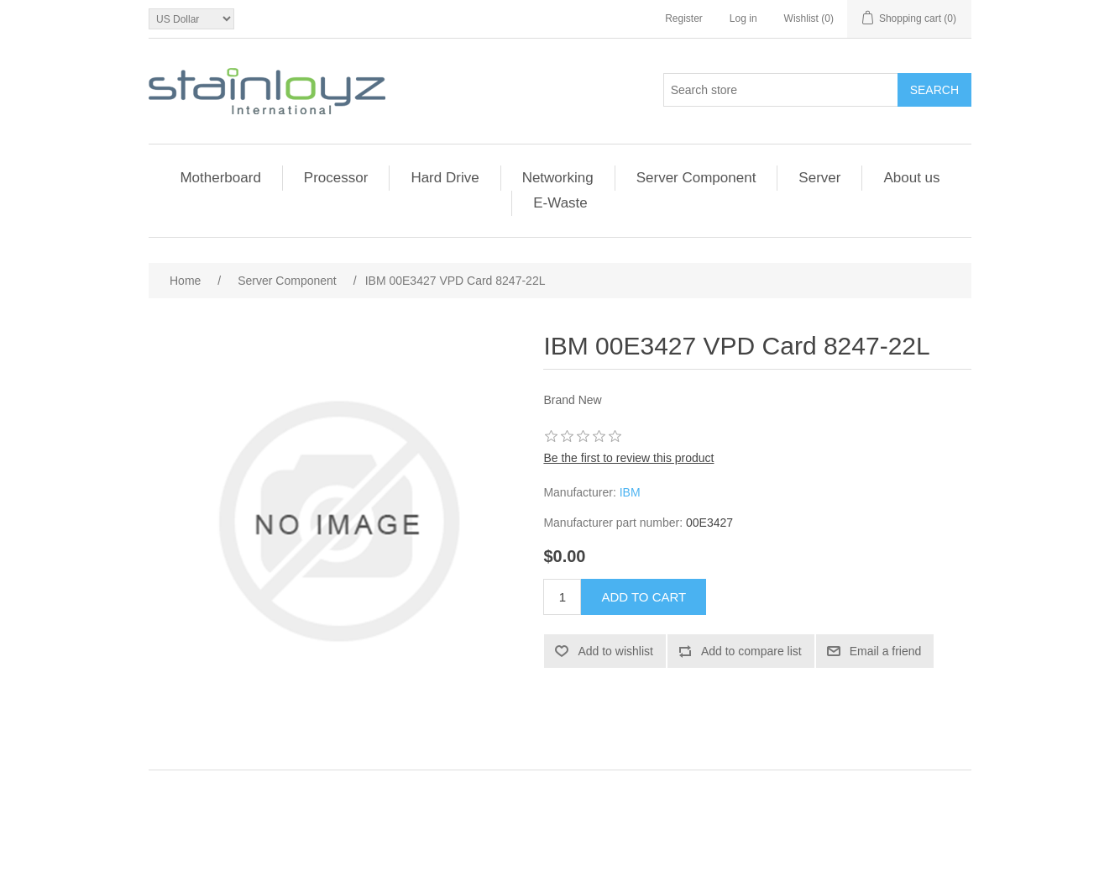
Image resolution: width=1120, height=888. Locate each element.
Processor (336, 178)
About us (911, 178)
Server (819, 178)
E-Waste (560, 203)
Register (684, 18)
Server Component (696, 178)
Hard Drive (445, 178)
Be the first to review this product (628, 458)
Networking (558, 178)
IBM (630, 492)
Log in (743, 18)
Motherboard (220, 178)
